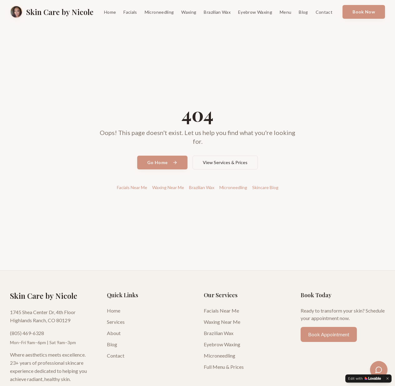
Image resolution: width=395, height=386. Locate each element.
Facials (130, 12)
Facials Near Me (132, 187)
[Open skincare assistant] (379, 369)
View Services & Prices (225, 162)
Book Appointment (328, 334)
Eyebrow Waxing (255, 12)
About (114, 333)
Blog (303, 12)
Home (110, 12)
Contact (324, 12)
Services (116, 322)
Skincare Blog (265, 187)
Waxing (188, 12)
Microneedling (159, 12)
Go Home (162, 162)
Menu (285, 12)
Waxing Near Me (168, 187)
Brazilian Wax (217, 12)
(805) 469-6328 (27, 333)
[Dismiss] (387, 378)
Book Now (363, 11)
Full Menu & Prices (224, 367)
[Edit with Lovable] (364, 378)
